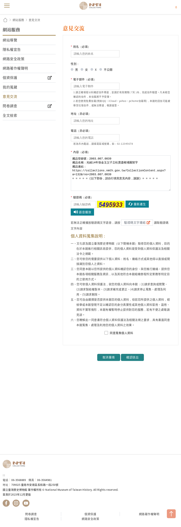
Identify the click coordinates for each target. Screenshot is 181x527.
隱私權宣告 (32, 519)
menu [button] (7, 5)
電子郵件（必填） (84, 79)
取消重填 (109, 357)
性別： (75, 64)
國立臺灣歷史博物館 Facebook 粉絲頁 (6, 503)
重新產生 (140, 204)
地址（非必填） (81, 113)
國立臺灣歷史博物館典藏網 (91, 5)
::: (4, 475)
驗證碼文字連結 (135, 222)
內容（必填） (81, 152)
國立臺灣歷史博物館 (15, 464)
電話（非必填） (81, 130)
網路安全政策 (90, 519)
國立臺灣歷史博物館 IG (16, 503)
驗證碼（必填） (82, 197)
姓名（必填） (81, 46)
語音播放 (85, 212)
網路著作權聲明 (149, 514)
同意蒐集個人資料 (121, 333)
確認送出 (132, 357)
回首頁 (5, 20)
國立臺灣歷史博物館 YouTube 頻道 (26, 503)
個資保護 (90, 514)
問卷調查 (31, 514)
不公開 (108, 69)
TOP (171, 513)
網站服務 (18, 20)
